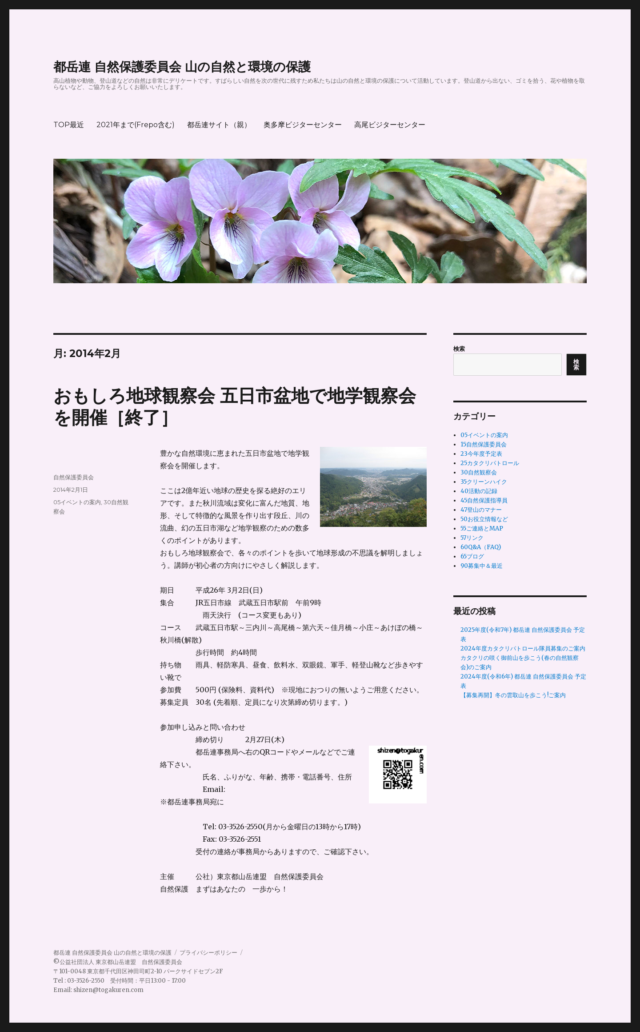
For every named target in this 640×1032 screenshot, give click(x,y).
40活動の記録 (478, 491)
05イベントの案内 (77, 502)
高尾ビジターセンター (389, 124)
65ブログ (472, 556)
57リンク (472, 538)
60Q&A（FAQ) (480, 547)
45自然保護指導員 (484, 500)
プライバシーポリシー (208, 952)
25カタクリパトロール (489, 463)
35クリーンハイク (483, 482)
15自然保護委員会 (483, 444)
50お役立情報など (484, 519)
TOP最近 (68, 124)
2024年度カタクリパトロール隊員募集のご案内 (522, 648)
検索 (459, 349)
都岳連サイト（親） (219, 124)
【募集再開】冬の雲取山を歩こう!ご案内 (513, 695)
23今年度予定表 (481, 454)
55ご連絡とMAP (481, 528)
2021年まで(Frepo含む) (135, 124)
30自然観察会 (478, 472)
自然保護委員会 (73, 477)
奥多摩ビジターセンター (303, 124)
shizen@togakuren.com (108, 990)
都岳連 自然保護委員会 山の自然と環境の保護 (182, 66)
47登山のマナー (481, 510)
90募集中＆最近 (481, 566)
